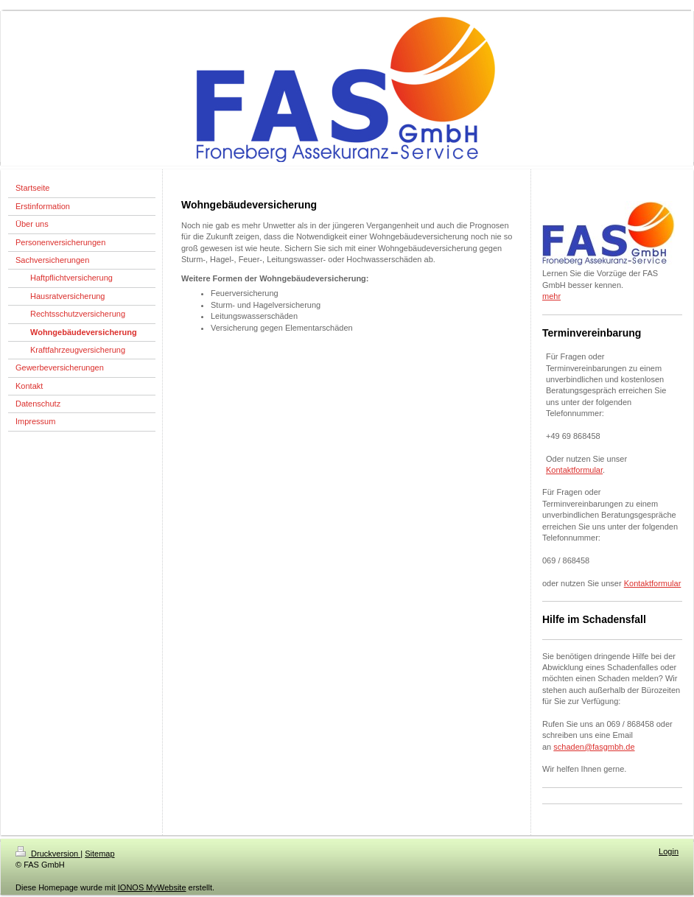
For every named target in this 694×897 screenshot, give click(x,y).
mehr (551, 296)
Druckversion (47, 853)
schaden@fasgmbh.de (593, 746)
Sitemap (99, 853)
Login (669, 851)
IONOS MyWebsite (152, 887)
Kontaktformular (574, 469)
